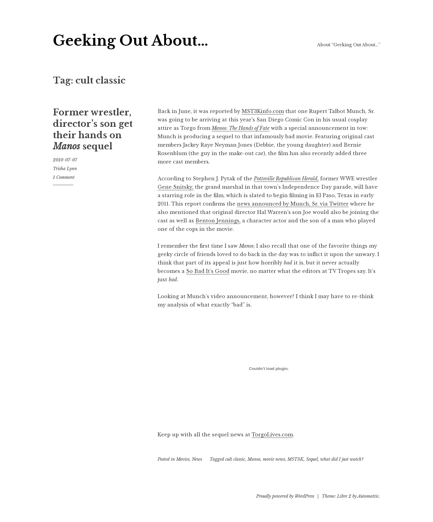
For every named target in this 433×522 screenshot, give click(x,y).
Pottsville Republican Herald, (286, 179)
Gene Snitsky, (175, 187)
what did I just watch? (342, 459)
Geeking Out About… (130, 41)
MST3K (295, 459)
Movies (182, 459)
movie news (274, 459)
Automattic (368, 496)
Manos (253, 459)
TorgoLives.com (272, 435)
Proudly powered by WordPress (285, 496)
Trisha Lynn (65, 168)
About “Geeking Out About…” (348, 44)
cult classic (235, 459)
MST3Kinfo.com (263, 111)
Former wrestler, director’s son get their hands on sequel (93, 129)
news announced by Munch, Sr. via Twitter (293, 204)
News (197, 459)
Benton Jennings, (218, 221)
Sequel (312, 459)
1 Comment (64, 177)
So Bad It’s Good (207, 271)
